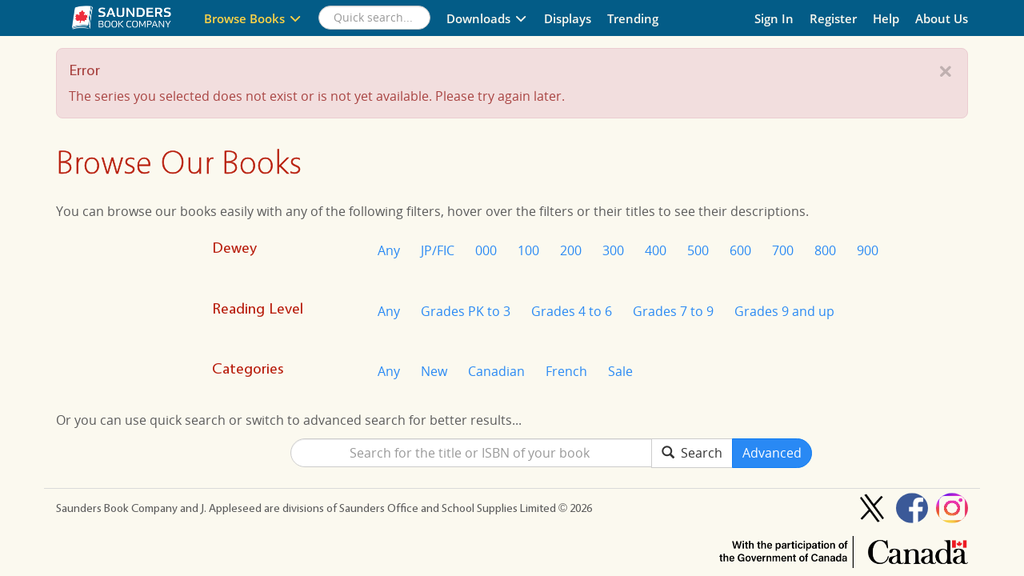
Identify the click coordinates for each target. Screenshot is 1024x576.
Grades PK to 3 (465, 311)
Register (833, 18)
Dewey (234, 247)
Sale (620, 371)
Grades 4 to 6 (571, 311)
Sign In (774, 18)
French (566, 371)
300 (613, 250)
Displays (567, 18)
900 (867, 250)
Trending (632, 18)
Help (886, 18)
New (434, 371)
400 (655, 250)
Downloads (487, 18)
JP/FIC (437, 250)
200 (571, 250)
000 (486, 250)
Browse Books (253, 18)
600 (740, 250)
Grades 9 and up (784, 311)
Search (692, 453)
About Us (941, 18)
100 (528, 250)
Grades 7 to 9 (673, 311)
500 (698, 250)
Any (389, 250)
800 (825, 250)
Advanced (772, 453)
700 (783, 250)
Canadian (496, 371)
